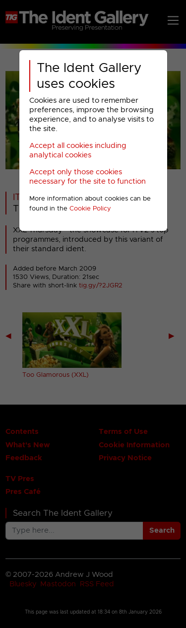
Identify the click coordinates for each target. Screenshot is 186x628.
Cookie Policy (90, 209)
